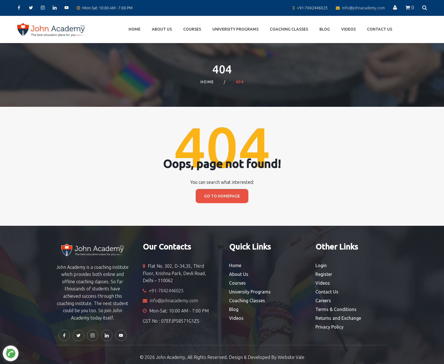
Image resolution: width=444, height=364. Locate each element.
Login (321, 265)
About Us (162, 29)
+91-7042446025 (312, 8)
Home (134, 29)
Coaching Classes (289, 29)
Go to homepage (222, 196)
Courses (192, 29)
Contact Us (379, 29)
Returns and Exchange (338, 318)
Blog (324, 29)
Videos (348, 29)
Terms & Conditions (336, 309)
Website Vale (291, 357)
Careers (323, 300)
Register (323, 274)
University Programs (235, 29)
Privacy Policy (329, 326)
